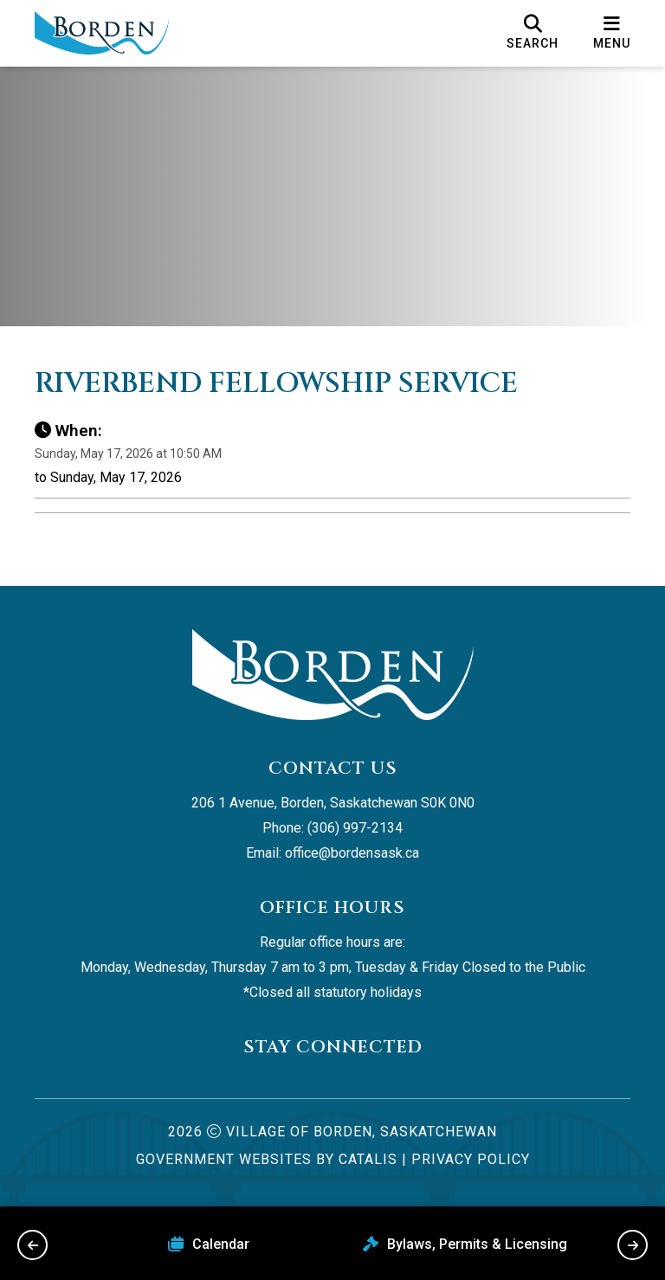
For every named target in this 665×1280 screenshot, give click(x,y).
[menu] (611, 33)
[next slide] (632, 1245)
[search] (532, 33)
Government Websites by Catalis (266, 1159)
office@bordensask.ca (352, 853)
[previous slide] (32, 1245)
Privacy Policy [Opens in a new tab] (470, 1159)
